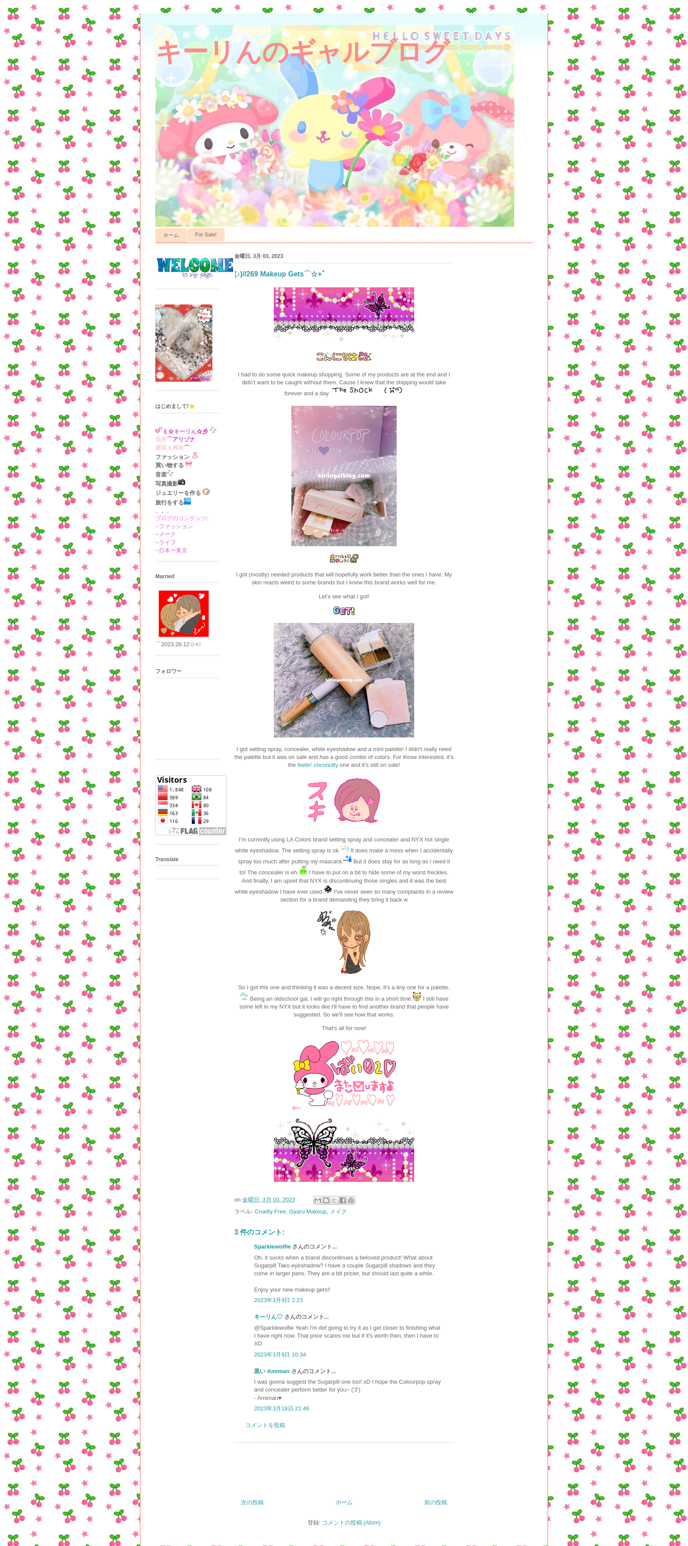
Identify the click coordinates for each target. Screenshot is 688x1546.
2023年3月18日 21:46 (281, 1408)
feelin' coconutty (317, 765)
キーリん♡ (268, 1316)
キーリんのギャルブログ (302, 52)
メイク (338, 1211)
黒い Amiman (272, 1371)
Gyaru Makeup (307, 1211)
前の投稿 (435, 1502)
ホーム (171, 235)
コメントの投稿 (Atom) (351, 1522)
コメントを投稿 (265, 1425)
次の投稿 (252, 1502)
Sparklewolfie (272, 1246)
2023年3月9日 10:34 (280, 1354)
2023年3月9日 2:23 (278, 1300)
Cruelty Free (270, 1211)
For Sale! (206, 235)
